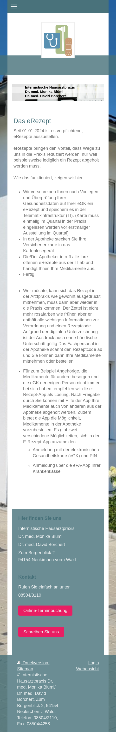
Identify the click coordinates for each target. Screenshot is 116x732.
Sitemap (25, 668)
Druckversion (33, 662)
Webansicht (87, 668)
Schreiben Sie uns (41, 632)
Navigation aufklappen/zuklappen (58, 6)
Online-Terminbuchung (45, 610)
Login (93, 662)
